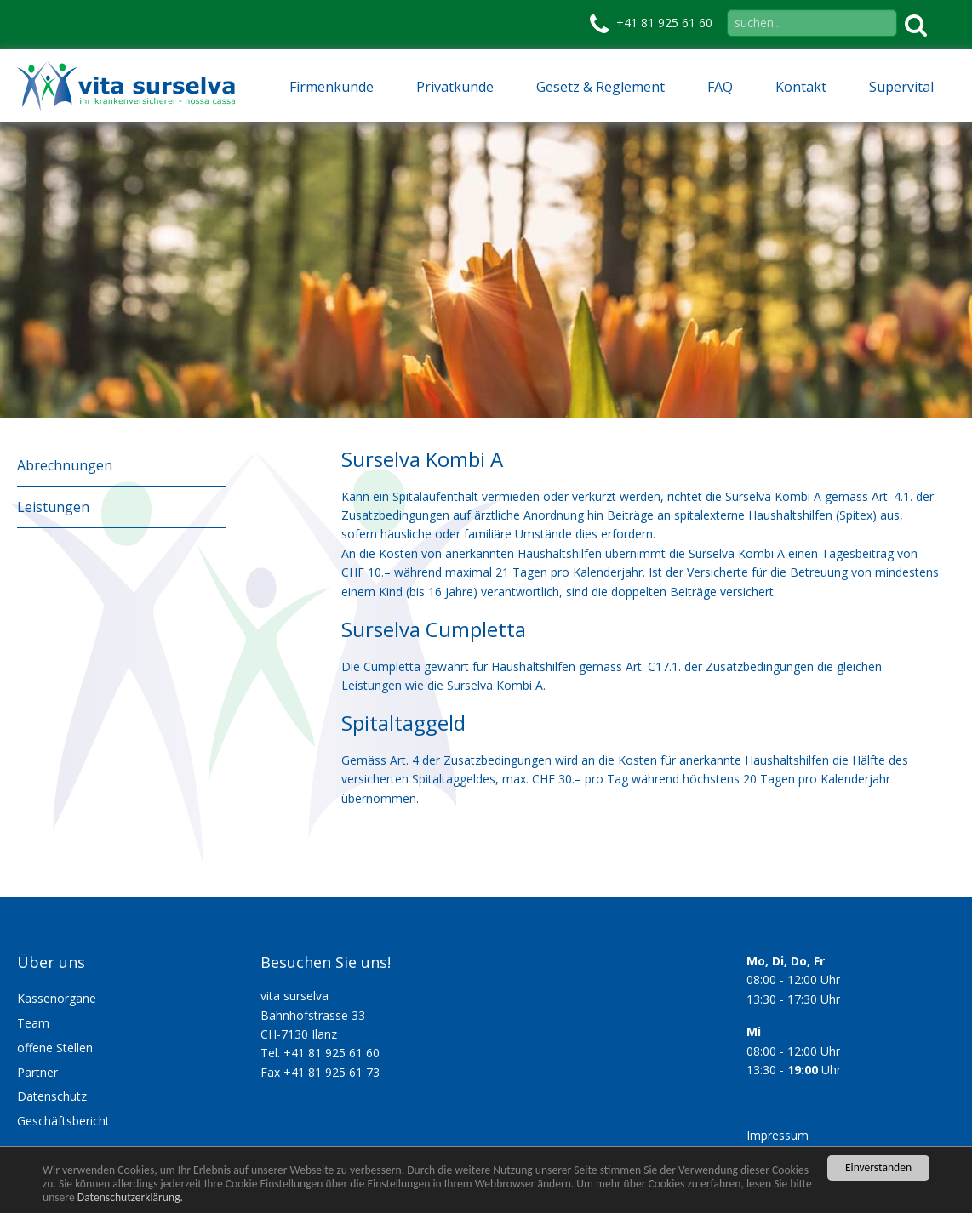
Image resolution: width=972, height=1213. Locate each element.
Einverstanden (878, 1167)
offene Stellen (55, 1047)
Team (33, 1023)
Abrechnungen (64, 465)
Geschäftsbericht (63, 1121)
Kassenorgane (56, 998)
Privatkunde (455, 86)
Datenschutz (52, 1096)
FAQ (720, 86)
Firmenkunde (331, 86)
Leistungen (53, 507)
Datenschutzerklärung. (130, 1197)
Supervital (901, 86)
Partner (37, 1072)
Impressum (777, 1135)
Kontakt (800, 86)
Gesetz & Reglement (600, 86)
